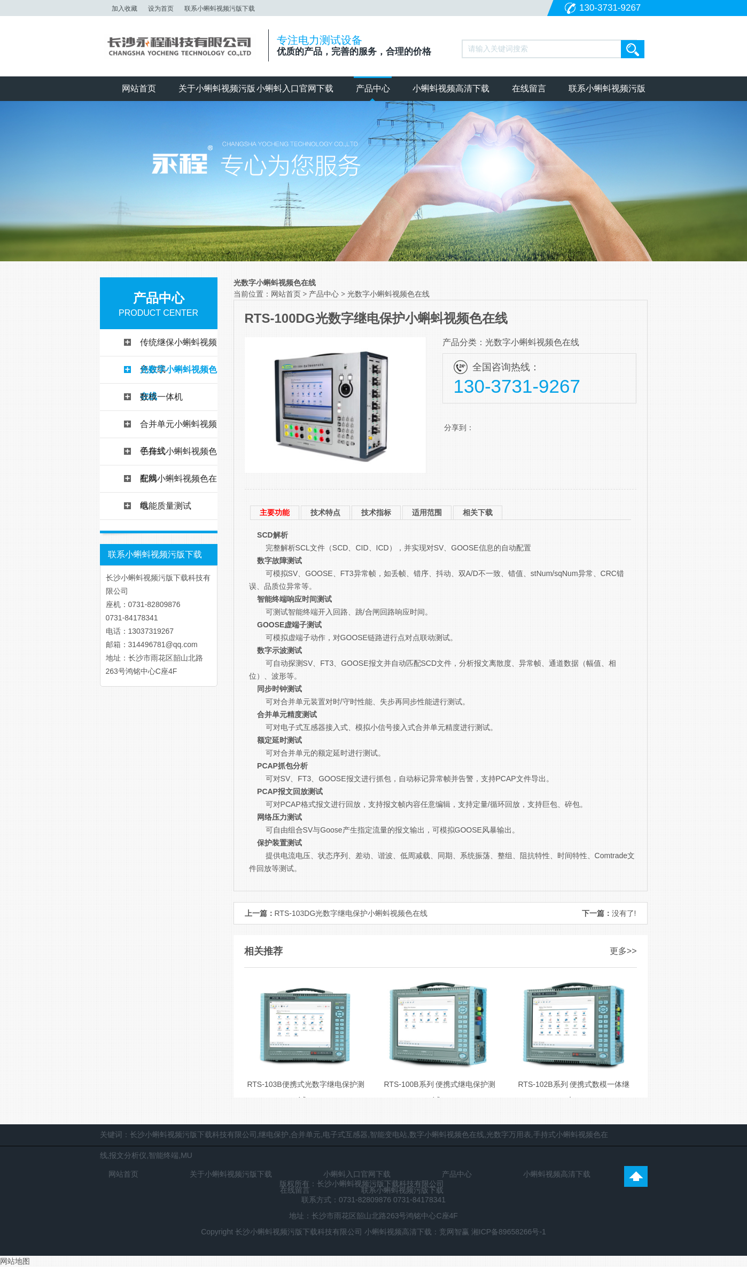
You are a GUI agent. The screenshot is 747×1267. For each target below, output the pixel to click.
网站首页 (139, 88)
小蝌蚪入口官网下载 (294, 88)
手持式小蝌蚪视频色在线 (178, 456)
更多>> (623, 950)
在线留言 (529, 88)
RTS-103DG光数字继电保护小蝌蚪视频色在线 (351, 913)
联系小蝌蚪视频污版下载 (219, 8)
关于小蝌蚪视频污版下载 (216, 92)
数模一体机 (161, 396)
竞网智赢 (454, 1231)
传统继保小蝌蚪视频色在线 (178, 347)
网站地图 (15, 1261)
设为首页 (161, 8)
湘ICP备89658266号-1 (508, 1231)
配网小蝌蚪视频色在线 (178, 483)
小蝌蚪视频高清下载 (451, 88)
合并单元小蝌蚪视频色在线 (178, 428)
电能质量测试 (165, 505)
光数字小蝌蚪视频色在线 (178, 374)
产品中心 (373, 88)
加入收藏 (124, 8)
